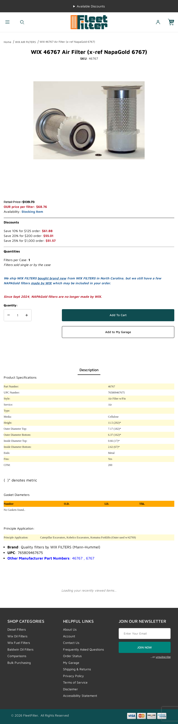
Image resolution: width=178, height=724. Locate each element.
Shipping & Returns (77, 669)
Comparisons (16, 656)
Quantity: (11, 305)
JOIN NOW (144, 647)
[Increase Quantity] (26, 315)
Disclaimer (70, 689)
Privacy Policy (73, 676)
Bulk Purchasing (19, 663)
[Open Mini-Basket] (173, 22)
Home (7, 42)
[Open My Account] (158, 22)
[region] (89, 188)
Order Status (72, 656)
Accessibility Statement (80, 696)
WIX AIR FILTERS (25, 42)
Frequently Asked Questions (83, 649)
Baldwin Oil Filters (20, 649)
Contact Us (71, 643)
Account (69, 636)
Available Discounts (91, 6)
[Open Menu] (7, 22)
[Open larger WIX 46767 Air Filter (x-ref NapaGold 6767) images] (89, 120)
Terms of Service (75, 682)
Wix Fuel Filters (18, 643)
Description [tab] (89, 370)
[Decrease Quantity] (8, 315)
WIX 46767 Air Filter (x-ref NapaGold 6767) (67, 41)
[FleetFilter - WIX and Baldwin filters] (89, 22)
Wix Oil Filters (17, 636)
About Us (69, 629)
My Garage (71, 663)
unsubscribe (163, 656)
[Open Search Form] (22, 22)
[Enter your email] (145, 633)
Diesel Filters (16, 629)
